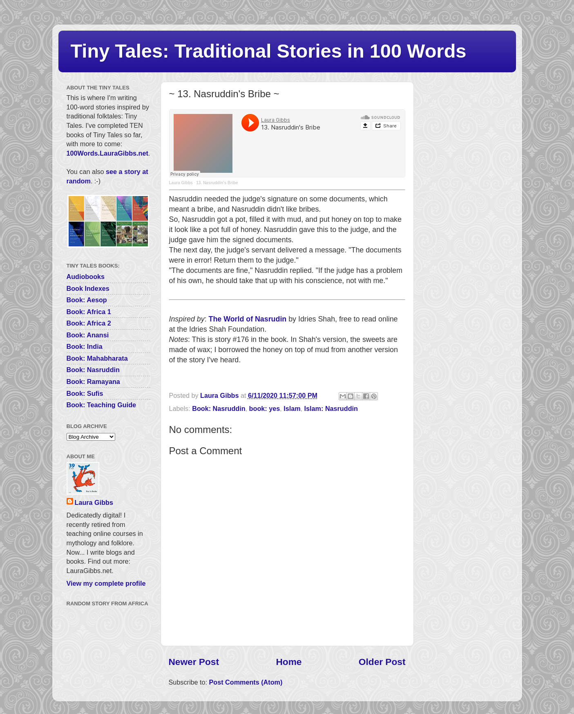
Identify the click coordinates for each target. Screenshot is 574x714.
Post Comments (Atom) (245, 682)
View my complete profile (106, 583)
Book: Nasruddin (218, 408)
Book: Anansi (88, 335)
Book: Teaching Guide (101, 404)
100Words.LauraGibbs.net (107, 153)
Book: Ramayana (93, 381)
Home (289, 661)
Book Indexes (88, 288)
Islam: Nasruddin (331, 408)
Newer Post (194, 661)
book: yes (264, 408)
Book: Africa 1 (89, 311)
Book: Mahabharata (97, 358)
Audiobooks (86, 276)
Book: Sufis (85, 393)
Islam (292, 408)
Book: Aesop (87, 299)
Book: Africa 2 (89, 323)
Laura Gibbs (181, 183)
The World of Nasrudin (248, 319)
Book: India (85, 346)
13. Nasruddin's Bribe (217, 183)
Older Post (382, 661)
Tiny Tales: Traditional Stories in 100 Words (269, 51)
